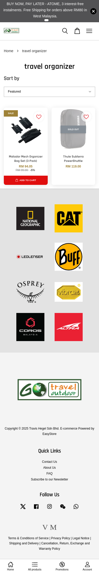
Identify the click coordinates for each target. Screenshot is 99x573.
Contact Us (49, 462)
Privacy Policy (60, 538)
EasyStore (50, 434)
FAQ (49, 473)
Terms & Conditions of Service (28, 538)
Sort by (11, 78)
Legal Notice (80, 538)
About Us (49, 467)
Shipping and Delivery (24, 543)
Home (8, 51)
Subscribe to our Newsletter (49, 479)
